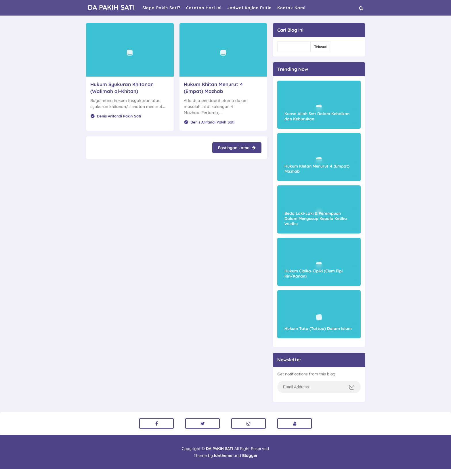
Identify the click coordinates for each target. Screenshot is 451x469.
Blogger (250, 455)
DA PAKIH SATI (219, 448)
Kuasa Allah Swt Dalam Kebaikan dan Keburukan (316, 116)
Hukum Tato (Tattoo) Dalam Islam (318, 328)
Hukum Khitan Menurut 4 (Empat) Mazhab (316, 169)
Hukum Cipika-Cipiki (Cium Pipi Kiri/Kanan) (313, 273)
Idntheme (223, 455)
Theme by (213, 455)
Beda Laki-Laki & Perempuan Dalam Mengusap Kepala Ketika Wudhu (315, 218)
